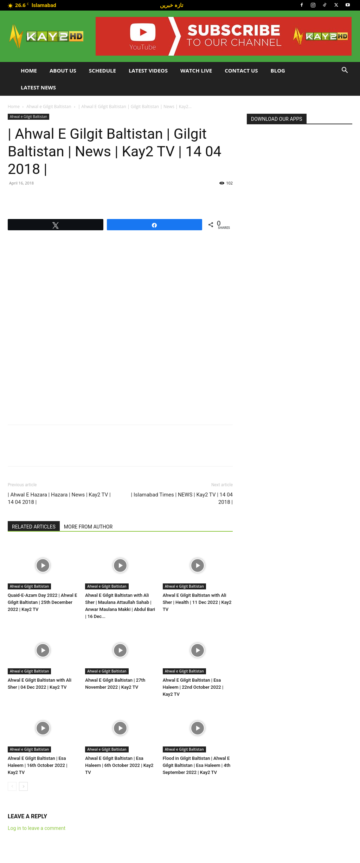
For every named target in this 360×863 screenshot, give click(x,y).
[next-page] (23, 786)
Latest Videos (148, 70)
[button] (344, 71)
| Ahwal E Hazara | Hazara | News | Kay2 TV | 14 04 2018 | (59, 498)
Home (29, 70)
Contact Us (241, 70)
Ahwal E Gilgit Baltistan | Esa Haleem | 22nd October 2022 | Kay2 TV (193, 687)
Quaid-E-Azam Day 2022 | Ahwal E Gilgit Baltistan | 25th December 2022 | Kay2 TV (42, 602)
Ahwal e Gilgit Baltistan (48, 107)
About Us (63, 70)
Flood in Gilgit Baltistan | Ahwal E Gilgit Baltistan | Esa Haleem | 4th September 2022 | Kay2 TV (197, 765)
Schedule (102, 70)
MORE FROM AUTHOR (88, 527)
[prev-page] (12, 786)
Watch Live (196, 70)
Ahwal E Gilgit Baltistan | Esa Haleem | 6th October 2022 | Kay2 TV (119, 765)
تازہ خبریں (171, 4)
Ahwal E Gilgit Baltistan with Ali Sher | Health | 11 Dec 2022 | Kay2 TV (197, 602)
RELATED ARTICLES (34, 527)
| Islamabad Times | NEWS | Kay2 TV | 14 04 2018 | (182, 498)
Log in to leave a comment (36, 828)
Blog (278, 70)
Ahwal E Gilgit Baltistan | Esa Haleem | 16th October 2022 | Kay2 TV (37, 765)
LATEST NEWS (38, 87)
